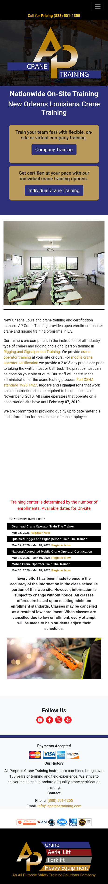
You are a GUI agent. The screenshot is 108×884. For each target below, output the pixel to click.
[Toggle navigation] (97, 6)
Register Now (40, 532)
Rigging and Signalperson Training (31, 352)
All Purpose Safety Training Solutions (48, 875)
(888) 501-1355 (60, 800)
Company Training (54, 149)
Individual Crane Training (53, 190)
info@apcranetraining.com (59, 806)
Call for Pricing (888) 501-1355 (54, 15)
